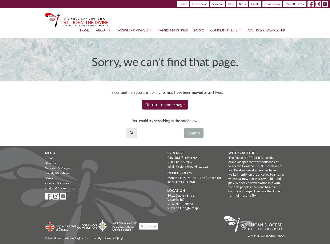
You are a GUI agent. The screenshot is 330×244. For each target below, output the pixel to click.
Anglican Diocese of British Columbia (255, 224)
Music (199, 30)
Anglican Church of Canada (60, 226)
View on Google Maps (183, 208)
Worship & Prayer (134, 30)
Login (121, 238)
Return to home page (165, 104)
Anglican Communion (92, 226)
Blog (231, 4)
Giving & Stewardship (266, 30)
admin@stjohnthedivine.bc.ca (187, 166)
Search (183, 4)
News (242, 4)
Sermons (217, 4)
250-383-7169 (294, 4)
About (103, 30)
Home (85, 30)
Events (255, 4)
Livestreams (199, 4)
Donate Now (272, 4)
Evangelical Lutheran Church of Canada (123, 226)
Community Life (226, 30)
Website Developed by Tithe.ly (266, 235)
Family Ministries (173, 30)
